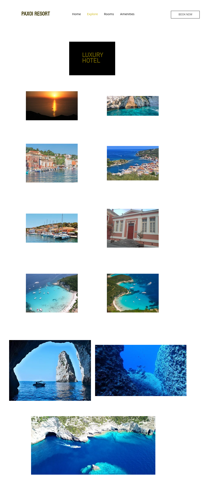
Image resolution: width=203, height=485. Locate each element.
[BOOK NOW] (185, 14)
